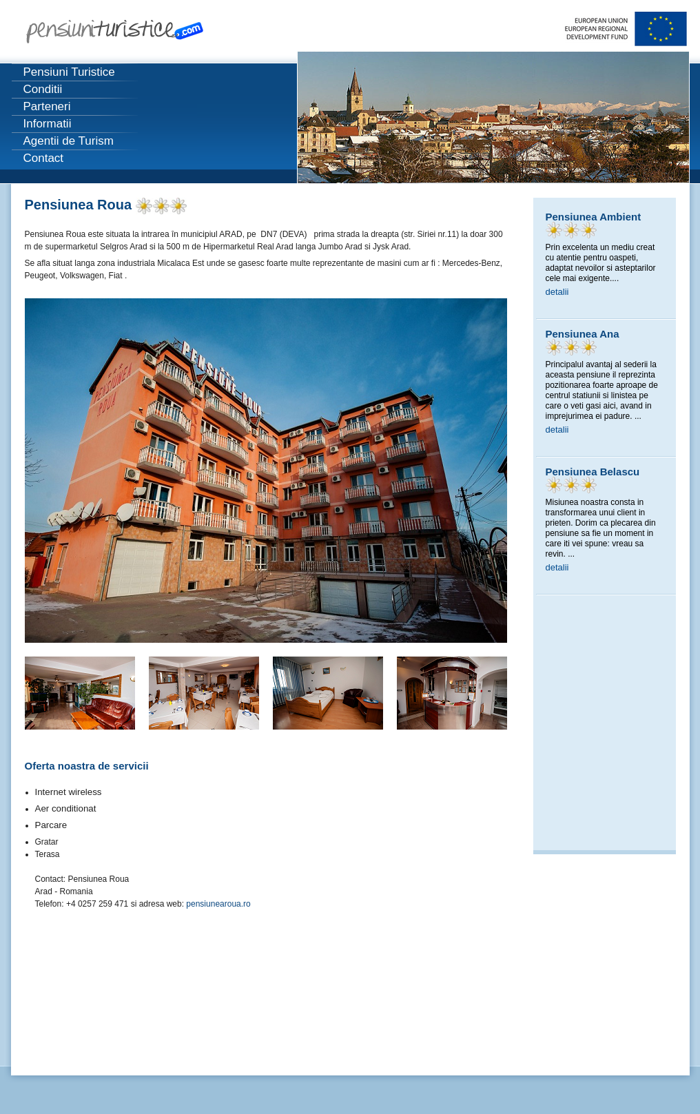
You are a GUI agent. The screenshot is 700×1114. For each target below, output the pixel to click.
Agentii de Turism (68, 140)
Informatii (47, 123)
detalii (557, 292)
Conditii (43, 89)
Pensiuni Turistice (69, 72)
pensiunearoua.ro (218, 904)
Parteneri (47, 106)
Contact (43, 158)
